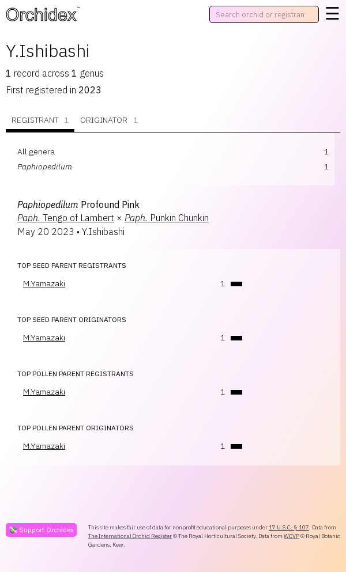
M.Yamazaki (44, 283)
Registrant (40, 120)
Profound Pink (78, 204)
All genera (36, 151)
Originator (109, 120)
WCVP (291, 536)
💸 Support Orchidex (41, 529)
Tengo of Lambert (65, 218)
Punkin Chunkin (167, 218)
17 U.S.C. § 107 (289, 527)
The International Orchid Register (130, 536)
